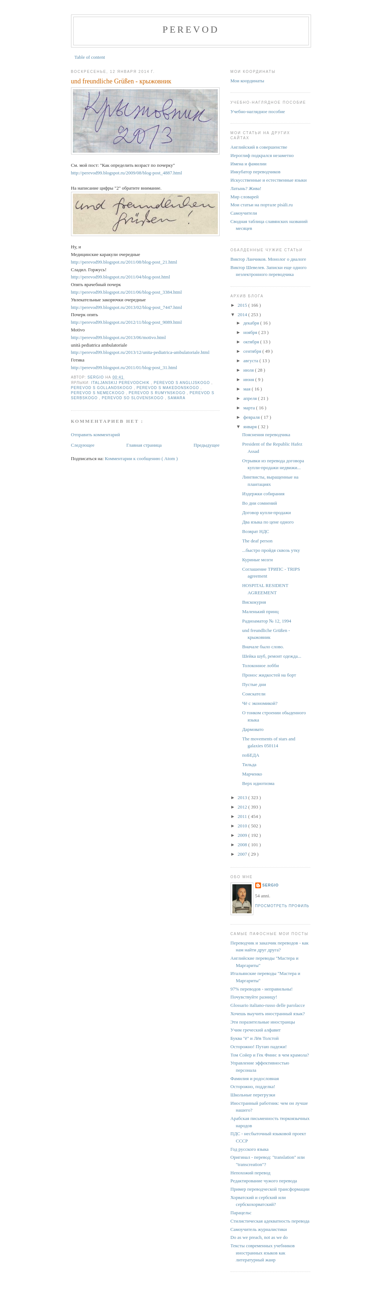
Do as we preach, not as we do (259, 1237)
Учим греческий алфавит (256, 1030)
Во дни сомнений (259, 503)
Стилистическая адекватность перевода (270, 1221)
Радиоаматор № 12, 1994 (266, 621)
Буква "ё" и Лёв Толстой (255, 1038)
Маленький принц (260, 611)
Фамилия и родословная (255, 1078)
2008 (243, 844)
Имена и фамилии (248, 163)
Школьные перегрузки (253, 1094)
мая (247, 389)
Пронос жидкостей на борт (269, 675)
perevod (190, 29)
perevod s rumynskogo (158, 393)
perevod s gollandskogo (102, 388)
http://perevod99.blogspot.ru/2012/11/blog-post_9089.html (126, 322)
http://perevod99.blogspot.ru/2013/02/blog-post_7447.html (126, 307)
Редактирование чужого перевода (264, 1180)
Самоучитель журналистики (259, 1229)
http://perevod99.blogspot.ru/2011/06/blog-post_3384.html (126, 292)
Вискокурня (254, 602)
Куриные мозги (257, 559)
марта (249, 407)
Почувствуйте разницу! (254, 997)
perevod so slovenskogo (133, 398)
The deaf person (257, 540)
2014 (243, 314)
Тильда (249, 764)
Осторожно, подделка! (253, 1086)
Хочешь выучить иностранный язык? (268, 1013)
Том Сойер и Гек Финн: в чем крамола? (270, 1055)
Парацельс (241, 1212)
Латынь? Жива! (246, 188)
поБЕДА (250, 755)
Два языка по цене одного (268, 522)
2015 (243, 305)
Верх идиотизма (258, 783)
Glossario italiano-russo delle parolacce (268, 1005)
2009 (243, 835)
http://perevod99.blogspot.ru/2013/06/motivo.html (118, 337)
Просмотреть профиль (282, 906)
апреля (250, 398)
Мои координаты (247, 80)
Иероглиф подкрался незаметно (262, 155)
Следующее (83, 445)
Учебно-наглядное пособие (258, 111)
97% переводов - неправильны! (262, 989)
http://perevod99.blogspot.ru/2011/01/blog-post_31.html (124, 367)
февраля (252, 417)
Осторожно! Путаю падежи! (259, 1046)
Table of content (89, 57)
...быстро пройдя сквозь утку (271, 550)
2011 (243, 816)
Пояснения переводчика (266, 434)
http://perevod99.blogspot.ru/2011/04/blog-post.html (120, 277)
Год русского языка (250, 1149)
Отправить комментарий (95, 434)
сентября (252, 351)
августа (251, 360)
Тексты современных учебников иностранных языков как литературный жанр (263, 1252)
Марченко (252, 774)
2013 (243, 797)
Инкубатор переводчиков (256, 171)
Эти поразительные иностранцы (263, 1022)
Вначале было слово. (263, 646)
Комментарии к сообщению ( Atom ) (141, 458)
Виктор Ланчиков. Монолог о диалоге (268, 259)
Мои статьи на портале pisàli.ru (262, 204)
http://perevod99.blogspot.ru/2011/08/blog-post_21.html (124, 262)
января (250, 426)
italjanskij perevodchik (121, 383)
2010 (243, 825)
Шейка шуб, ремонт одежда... (271, 656)
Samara (177, 398)
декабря (251, 323)
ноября (250, 332)
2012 (243, 807)
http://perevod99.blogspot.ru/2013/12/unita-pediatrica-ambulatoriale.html (140, 352)
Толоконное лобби (260, 665)
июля (249, 370)
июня (249, 379)
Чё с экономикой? (260, 703)
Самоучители (244, 213)
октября (251, 341)
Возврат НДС (255, 531)
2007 (243, 854)
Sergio (270, 885)
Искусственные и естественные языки (269, 180)
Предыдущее (207, 445)
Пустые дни (254, 684)
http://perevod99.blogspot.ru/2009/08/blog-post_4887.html (126, 172)
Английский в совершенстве (259, 147)
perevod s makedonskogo (168, 388)
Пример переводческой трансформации (270, 1189)
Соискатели (253, 693)
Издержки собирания (263, 493)
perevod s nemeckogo (98, 393)
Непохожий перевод (250, 1172)
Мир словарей (245, 196)
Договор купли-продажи (266, 512)
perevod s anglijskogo (182, 383)
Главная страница (144, 445)
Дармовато (253, 729)
